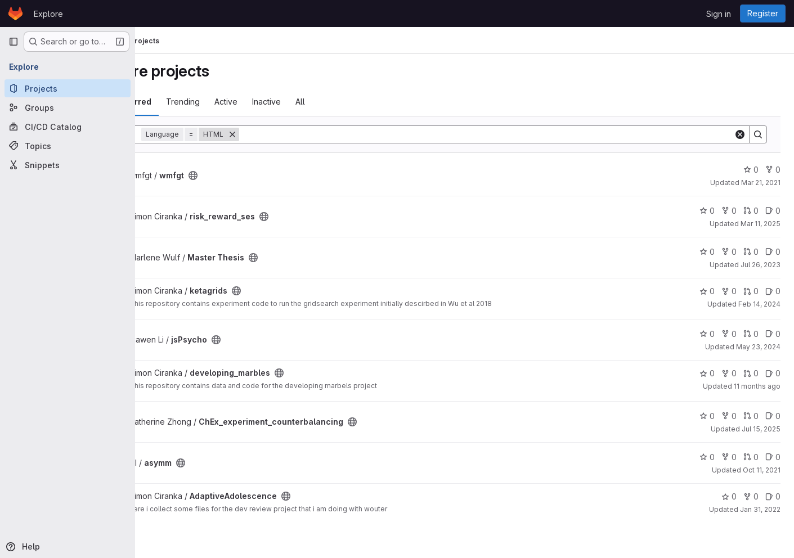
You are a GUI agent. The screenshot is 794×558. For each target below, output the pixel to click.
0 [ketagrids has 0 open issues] (772, 291)
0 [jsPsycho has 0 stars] (707, 334)
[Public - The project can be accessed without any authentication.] (248, 175)
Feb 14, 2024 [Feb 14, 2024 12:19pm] (759, 304)
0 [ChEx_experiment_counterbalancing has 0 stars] (707, 416)
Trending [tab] (238, 101)
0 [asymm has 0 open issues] (772, 457)
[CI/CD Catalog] (68, 127)
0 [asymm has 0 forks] (729, 457)
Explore (48, 14)
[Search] (514, 134)
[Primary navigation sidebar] (14, 42)
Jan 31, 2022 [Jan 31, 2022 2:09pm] (760, 509)
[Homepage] (15, 13)
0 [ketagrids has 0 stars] (707, 291)
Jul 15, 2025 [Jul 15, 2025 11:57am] (761, 429)
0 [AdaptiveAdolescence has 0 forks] (751, 496)
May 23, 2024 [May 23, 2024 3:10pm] (758, 347)
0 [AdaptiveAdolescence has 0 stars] (729, 496)
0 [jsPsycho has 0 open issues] (772, 334)
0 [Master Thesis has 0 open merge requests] (751, 251)
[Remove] (287, 134)
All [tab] (355, 101)
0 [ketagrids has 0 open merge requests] (751, 291)
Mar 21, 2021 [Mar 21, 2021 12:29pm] (760, 182)
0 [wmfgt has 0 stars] (751, 169)
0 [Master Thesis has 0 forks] (729, 251)
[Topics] (68, 146)
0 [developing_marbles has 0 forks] (729, 373)
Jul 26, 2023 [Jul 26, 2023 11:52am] (760, 264)
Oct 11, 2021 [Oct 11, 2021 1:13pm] (761, 470)
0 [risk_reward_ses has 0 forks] (729, 210)
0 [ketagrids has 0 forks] (729, 291)
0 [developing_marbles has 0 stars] (707, 373)
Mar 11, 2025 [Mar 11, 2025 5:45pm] (760, 223)
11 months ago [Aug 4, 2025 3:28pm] (757, 386)
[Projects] (68, 88)
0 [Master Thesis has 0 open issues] (772, 251)
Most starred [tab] (181, 101)
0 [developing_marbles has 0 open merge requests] (751, 373)
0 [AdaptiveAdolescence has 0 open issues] (772, 496)
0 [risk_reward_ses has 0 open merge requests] (751, 210)
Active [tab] (281, 101)
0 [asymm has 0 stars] (707, 457)
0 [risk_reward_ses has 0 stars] (707, 210)
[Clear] (740, 134)
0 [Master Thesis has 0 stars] (707, 251)
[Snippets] (68, 165)
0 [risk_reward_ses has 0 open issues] (772, 210)
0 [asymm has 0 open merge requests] (751, 457)
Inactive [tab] (321, 101)
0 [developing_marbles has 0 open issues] (772, 373)
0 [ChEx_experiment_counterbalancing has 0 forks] (729, 416)
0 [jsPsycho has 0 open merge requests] (751, 334)
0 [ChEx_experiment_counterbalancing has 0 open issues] (772, 416)
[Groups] (68, 107)
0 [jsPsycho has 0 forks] (729, 334)
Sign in (718, 14)
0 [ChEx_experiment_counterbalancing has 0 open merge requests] (751, 416)
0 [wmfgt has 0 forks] (772, 169)
